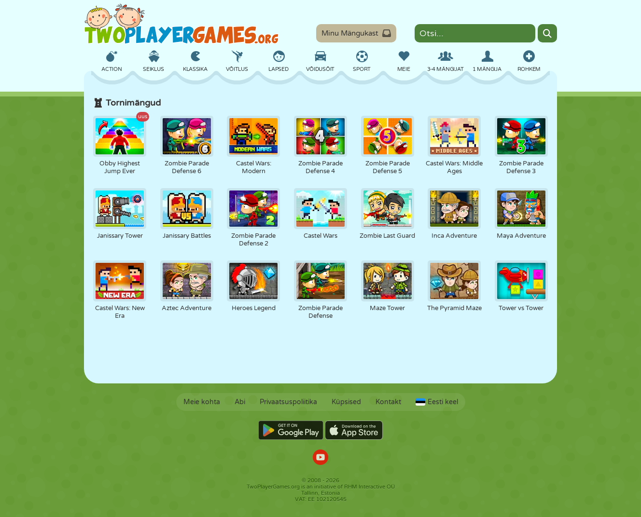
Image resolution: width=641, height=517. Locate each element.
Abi (240, 402)
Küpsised (346, 402)
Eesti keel (437, 402)
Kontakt (388, 402)
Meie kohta (201, 402)
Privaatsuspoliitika (288, 402)
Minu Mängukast (356, 33)
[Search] (547, 33)
